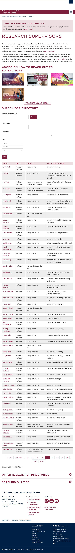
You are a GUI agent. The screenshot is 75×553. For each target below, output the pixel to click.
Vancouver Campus (59, 529)
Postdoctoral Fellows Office (33, 503)
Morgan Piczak (7, 424)
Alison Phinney (7, 414)
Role (3, 140)
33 (58, 457)
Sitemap (15, 520)
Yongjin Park (7, 201)
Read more (27, 29)
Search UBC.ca (37, 542)
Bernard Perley (8, 341)
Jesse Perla (6, 335)
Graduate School (6, 16)
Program (5, 131)
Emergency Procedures (8, 549)
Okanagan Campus (59, 531)
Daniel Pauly (7, 260)
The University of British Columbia (32, 4)
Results (5, 147)
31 (48, 457)
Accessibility (40, 549)
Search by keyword (9, 113)
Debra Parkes (7, 213)
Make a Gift (36, 540)
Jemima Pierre (7, 437)
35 (68, 457)
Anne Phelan (7, 393)
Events (34, 535)
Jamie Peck (6, 304)
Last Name (6, 123)
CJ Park (5, 173)
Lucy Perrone (7, 356)
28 (33, 457)
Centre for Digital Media (61, 539)
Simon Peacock (8, 291)
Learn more (49, 51)
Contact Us (5, 506)
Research (28, 520)
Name (5, 163)
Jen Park (6, 182)
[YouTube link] (57, 501)
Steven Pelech (7, 318)
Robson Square (58, 536)
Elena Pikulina (7, 449)
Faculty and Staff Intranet (34, 514)
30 (43, 457)
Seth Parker (7, 207)
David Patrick (7, 243)
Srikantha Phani (8, 389)
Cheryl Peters (7, 362)
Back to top (6, 520)
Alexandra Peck (8, 298)
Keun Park (6, 188)
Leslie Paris (6, 167)
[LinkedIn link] (51, 501)
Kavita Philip (7, 403)
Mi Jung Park (7, 194)
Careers (35, 538)
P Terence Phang (8, 385)
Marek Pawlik (7, 279)
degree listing (61, 59)
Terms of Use (20, 549)
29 (38, 457)
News (34, 533)
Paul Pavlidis (7, 272)
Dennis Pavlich (7, 266)
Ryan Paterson (7, 233)
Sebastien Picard (8, 418)
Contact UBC (36, 529)
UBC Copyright (30, 549)
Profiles (21, 520)
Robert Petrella (8, 375)
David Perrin (7, 352)
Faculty (31, 163)
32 (53, 457)
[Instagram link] (47, 501)
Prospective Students (16, 16)
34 (63, 457)
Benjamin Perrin (8, 345)
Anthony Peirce (8, 314)
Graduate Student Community (35, 508)
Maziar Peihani (7, 308)
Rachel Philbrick (8, 397)
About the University (39, 531)
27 (28, 457)
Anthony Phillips (8, 410)
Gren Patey (6, 239)
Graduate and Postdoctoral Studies (37, 493)
